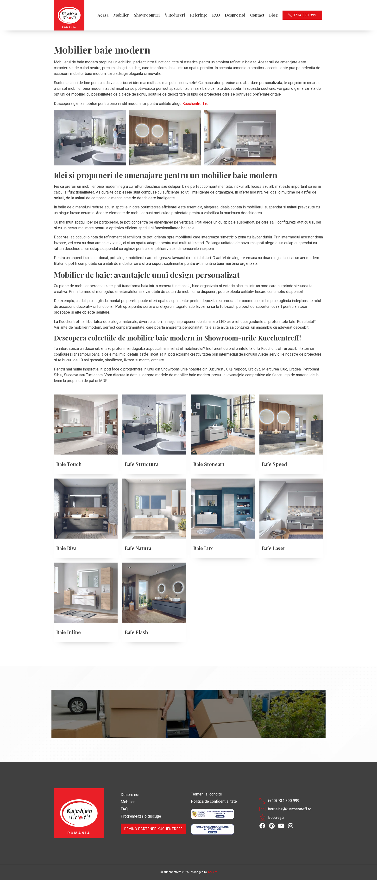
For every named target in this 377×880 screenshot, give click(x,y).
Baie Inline (68, 632)
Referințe (198, 15)
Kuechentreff (170, 872)
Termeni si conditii (206, 794)
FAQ (216, 15)
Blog (273, 15)
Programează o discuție (141, 816)
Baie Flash (136, 632)
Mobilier (121, 15)
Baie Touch (69, 464)
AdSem (212, 872)
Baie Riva (66, 548)
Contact (257, 15)
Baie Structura (141, 464)
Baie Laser (273, 548)
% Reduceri (174, 15)
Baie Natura (138, 548)
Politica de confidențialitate (214, 801)
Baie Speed (274, 464)
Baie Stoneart (208, 464)
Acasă (103, 15)
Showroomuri (147, 15)
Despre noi (235, 15)
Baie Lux (203, 548)
